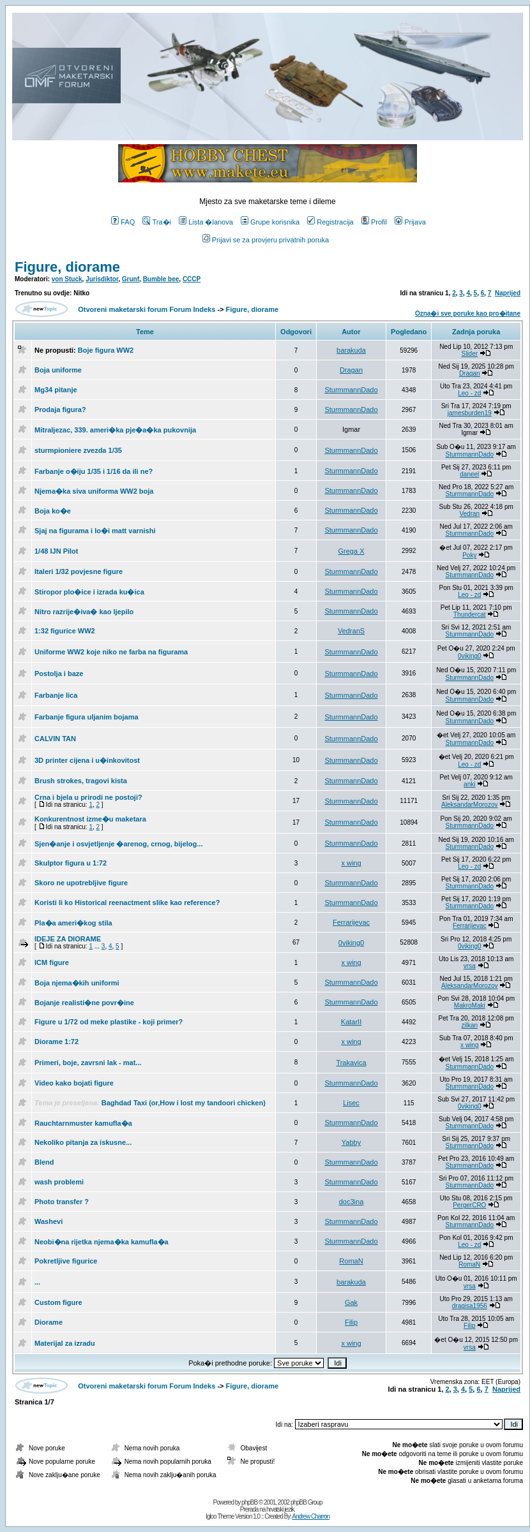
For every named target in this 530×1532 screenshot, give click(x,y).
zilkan (470, 1025)
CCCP (192, 279)
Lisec (351, 1103)
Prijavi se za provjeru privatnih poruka (265, 240)
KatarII (351, 1022)
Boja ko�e (52, 511)
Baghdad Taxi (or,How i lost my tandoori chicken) (184, 1103)
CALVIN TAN (55, 738)
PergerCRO (469, 1205)
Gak (351, 1302)
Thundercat (469, 614)
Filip (351, 1322)
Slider (470, 353)
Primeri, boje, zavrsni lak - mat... (88, 1062)
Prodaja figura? (60, 409)
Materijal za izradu (64, 1343)
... (37, 1282)
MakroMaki (469, 1005)
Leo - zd (469, 393)
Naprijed (507, 293)
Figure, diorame (67, 267)
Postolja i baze (58, 673)
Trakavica (351, 1062)
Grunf (130, 279)
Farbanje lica (55, 695)
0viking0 (469, 655)
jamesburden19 (470, 412)
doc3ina (351, 1201)
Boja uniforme (58, 370)
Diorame (48, 1322)
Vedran (469, 513)
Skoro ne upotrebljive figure (81, 883)
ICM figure (51, 962)
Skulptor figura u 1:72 (70, 863)
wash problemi (59, 1182)
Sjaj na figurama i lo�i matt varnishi (95, 530)
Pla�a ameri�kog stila (73, 923)
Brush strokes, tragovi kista (80, 780)
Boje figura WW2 (105, 350)
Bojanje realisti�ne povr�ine (84, 1002)
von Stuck (67, 279)
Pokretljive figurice (65, 1261)
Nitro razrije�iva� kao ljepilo (83, 611)
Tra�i (156, 222)
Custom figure (58, 1302)
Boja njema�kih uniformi (76, 983)
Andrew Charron (310, 1516)
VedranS (351, 631)
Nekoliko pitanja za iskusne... (83, 1142)
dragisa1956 (469, 1305)
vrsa (470, 965)
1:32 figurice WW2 (64, 631)
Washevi (48, 1221)
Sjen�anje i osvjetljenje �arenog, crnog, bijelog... (118, 844)
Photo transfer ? (61, 1201)
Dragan (351, 370)
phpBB (249, 1502)
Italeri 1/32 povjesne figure (78, 571)
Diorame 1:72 (56, 1041)
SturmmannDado (350, 390)
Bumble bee (161, 279)
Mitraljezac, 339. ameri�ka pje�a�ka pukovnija (115, 430)
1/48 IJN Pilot (56, 551)
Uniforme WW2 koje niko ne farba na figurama (111, 652)
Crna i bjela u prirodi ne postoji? (88, 797)
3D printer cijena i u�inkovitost (87, 760)
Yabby (351, 1142)
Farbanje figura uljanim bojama (86, 717)
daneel (469, 474)
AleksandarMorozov (469, 804)
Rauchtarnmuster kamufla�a (83, 1123)
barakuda (351, 350)
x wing (351, 863)
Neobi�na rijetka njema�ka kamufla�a (101, 1242)
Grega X (351, 551)
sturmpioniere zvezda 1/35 (78, 450)
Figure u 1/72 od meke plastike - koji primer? (108, 1022)
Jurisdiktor (102, 279)
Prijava (410, 222)
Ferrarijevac (351, 922)
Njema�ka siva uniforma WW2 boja (93, 491)
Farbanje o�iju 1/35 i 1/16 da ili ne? (93, 471)
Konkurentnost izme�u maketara (90, 819)
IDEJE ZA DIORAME (67, 939)
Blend (44, 1162)
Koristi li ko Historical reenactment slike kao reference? (127, 902)
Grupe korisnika (270, 222)
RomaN (351, 1261)
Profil (374, 222)
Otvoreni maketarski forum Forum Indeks (146, 309)
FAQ (123, 222)
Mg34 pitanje (55, 390)
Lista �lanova (206, 222)
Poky (469, 555)
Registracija (330, 222)
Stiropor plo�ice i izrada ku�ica (89, 592)
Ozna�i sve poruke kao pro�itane (467, 313)
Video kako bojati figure (74, 1083)
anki (469, 784)
